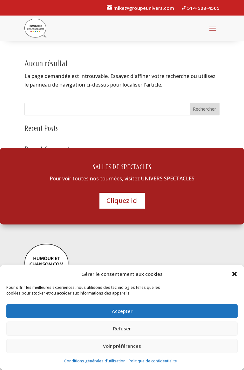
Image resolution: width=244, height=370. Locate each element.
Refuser (122, 328)
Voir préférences (122, 346)
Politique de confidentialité (153, 361)
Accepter (122, 311)
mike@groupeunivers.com (144, 8)
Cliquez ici (122, 200)
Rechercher (204, 109)
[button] (234, 274)
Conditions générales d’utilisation (94, 361)
